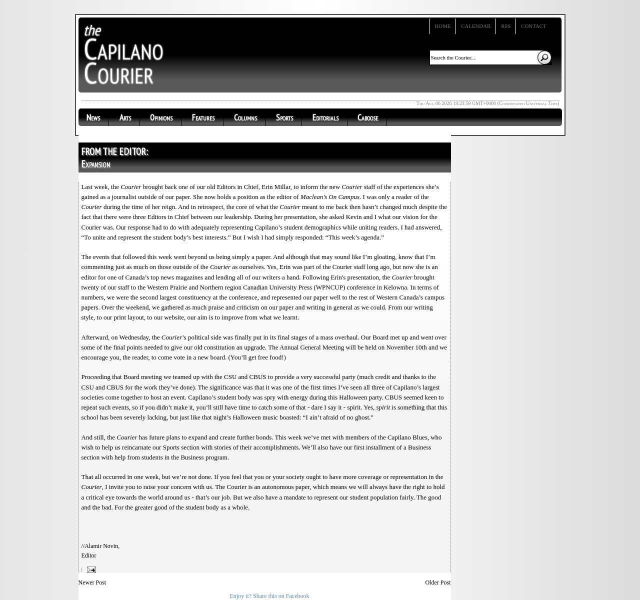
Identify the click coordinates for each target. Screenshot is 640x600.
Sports (284, 117)
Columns (245, 117)
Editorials (325, 117)
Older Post (438, 582)
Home (443, 26)
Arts (125, 117)
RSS (505, 26)
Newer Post (92, 582)
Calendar (475, 26)
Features (203, 117)
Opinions (161, 117)
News (93, 117)
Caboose (368, 117)
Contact (533, 26)
